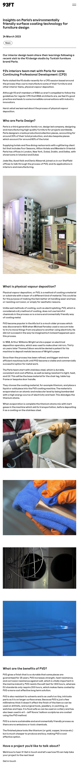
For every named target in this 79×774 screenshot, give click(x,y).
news (8, 43)
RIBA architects (44, 96)
